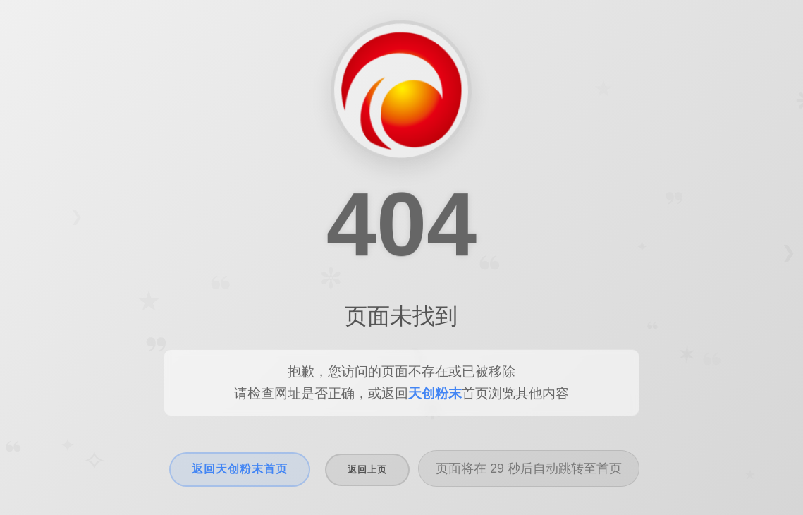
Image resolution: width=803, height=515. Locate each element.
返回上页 (367, 469)
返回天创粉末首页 (240, 469)
